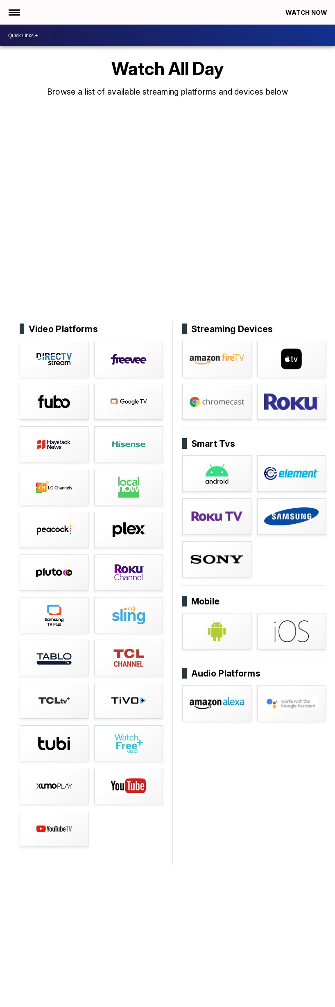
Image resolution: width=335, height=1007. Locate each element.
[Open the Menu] (13, 12)
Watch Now (307, 12)
